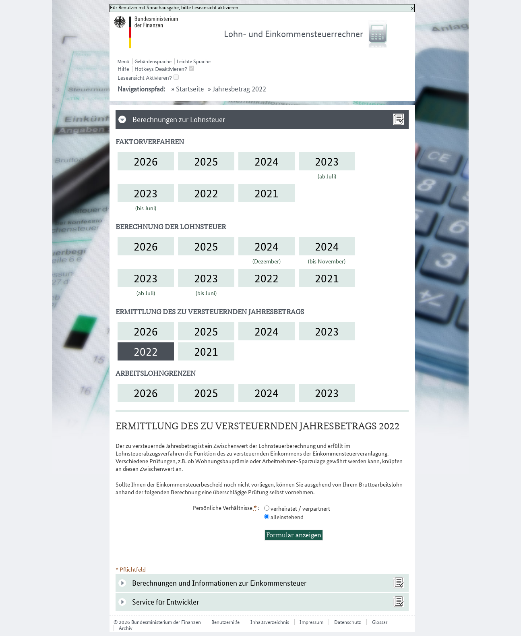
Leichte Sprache (194, 61)
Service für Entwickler (165, 602)
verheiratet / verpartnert (299, 508)
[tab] (262, 119)
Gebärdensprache (153, 61)
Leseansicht (131, 78)
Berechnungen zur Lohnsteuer (178, 119)
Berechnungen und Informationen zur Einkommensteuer (219, 583)
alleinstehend (286, 517)
